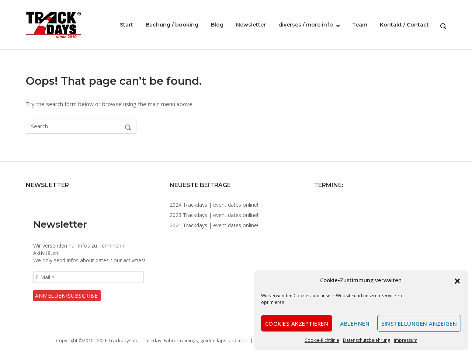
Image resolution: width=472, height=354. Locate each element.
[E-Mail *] (88, 277)
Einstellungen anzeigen (419, 323)
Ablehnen (354, 323)
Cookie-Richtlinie (322, 340)
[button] (457, 280)
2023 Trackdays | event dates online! (214, 214)
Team (359, 24)
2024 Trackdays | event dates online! (214, 204)
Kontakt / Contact (404, 24)
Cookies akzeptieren (297, 323)
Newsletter (251, 24)
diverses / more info (305, 24)
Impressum (405, 340)
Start (126, 24)
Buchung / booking (172, 24)
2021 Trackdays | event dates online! (214, 225)
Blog (217, 24)
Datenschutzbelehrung (366, 340)
